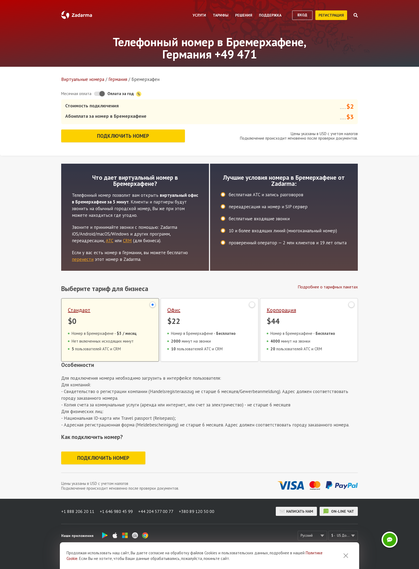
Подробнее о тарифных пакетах (328, 286)
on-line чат (338, 511)
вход (302, 15)
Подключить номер (123, 136)
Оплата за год (124, 94)
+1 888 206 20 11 (77, 511)
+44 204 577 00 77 (155, 511)
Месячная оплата (76, 93)
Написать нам (296, 511)
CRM (127, 241)
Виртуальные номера (82, 79)
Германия (117, 79)
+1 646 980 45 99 (116, 511)
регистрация (331, 15)
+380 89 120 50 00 (196, 511)
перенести (83, 259)
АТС (109, 241)
